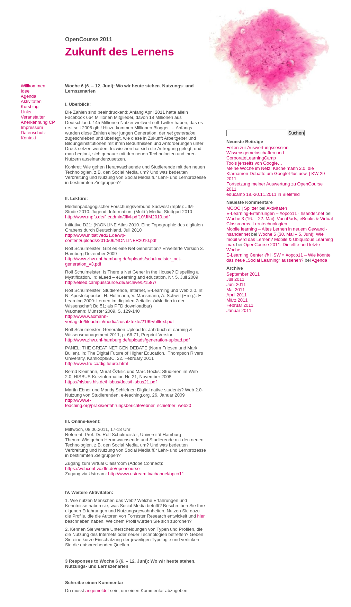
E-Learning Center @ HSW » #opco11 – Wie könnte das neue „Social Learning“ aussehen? (278, 257)
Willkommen (33, 85)
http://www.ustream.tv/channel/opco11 (146, 473)
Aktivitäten (31, 101)
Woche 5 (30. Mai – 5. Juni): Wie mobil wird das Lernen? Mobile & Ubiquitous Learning (279, 237)
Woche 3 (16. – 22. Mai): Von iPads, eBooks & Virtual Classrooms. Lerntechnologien (279, 221)
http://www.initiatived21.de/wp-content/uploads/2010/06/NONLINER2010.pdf (110, 238)
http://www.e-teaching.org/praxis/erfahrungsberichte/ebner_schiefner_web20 (128, 403)
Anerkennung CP (38, 122)
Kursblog (29, 106)
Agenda (28, 96)
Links (26, 111)
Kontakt (28, 137)
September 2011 (243, 274)
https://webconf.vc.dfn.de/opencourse (102, 468)
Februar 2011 (239, 305)
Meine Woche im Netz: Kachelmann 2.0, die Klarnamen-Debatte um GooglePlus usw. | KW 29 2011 (275, 173)
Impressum (32, 127)
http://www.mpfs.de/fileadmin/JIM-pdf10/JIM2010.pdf (117, 216)
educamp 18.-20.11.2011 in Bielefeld (263, 194)
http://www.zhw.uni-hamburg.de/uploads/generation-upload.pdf (127, 339)
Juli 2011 (235, 279)
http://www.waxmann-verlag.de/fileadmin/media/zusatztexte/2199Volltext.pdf (119, 319)
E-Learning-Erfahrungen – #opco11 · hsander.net (275, 213)
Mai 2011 (235, 289)
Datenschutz (33, 132)
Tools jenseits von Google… (254, 163)
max (230, 244)
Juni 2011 (236, 284)
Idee (25, 91)
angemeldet (97, 590)
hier (201, 516)
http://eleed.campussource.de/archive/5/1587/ (110, 282)
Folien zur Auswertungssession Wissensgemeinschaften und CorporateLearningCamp (257, 153)
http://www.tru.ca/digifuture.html (96, 363)
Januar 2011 (238, 310)
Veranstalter (33, 117)
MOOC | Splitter (242, 208)
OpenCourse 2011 (88, 39)
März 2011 (237, 300)
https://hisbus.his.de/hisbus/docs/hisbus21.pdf (111, 381)
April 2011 (236, 294)
